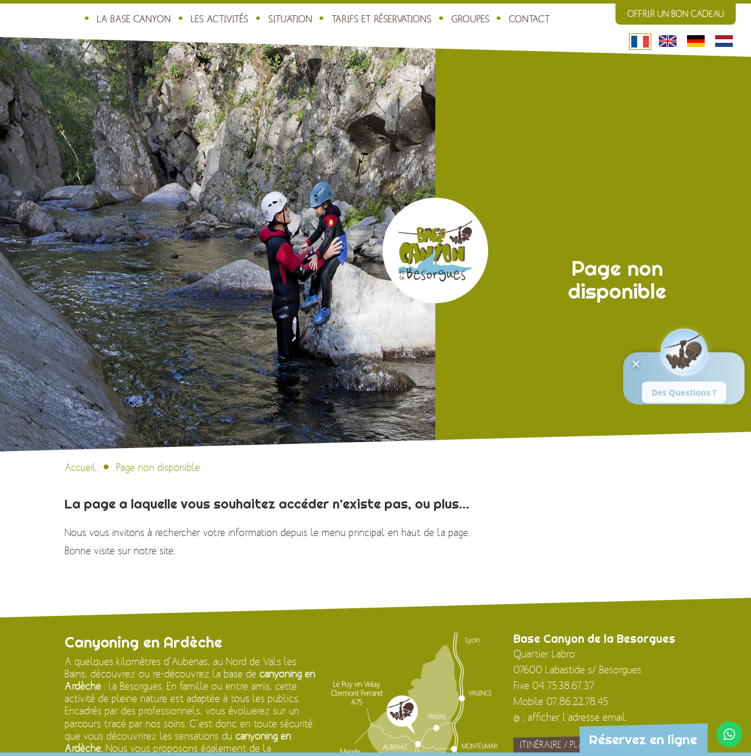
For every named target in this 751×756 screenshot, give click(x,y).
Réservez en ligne (640, 739)
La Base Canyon (121, 18)
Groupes (448, 18)
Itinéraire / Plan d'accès (572, 745)
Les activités (204, 18)
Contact (506, 18)
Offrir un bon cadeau (675, 14)
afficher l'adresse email (576, 718)
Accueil (80, 468)
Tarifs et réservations (362, 18)
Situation (274, 18)
